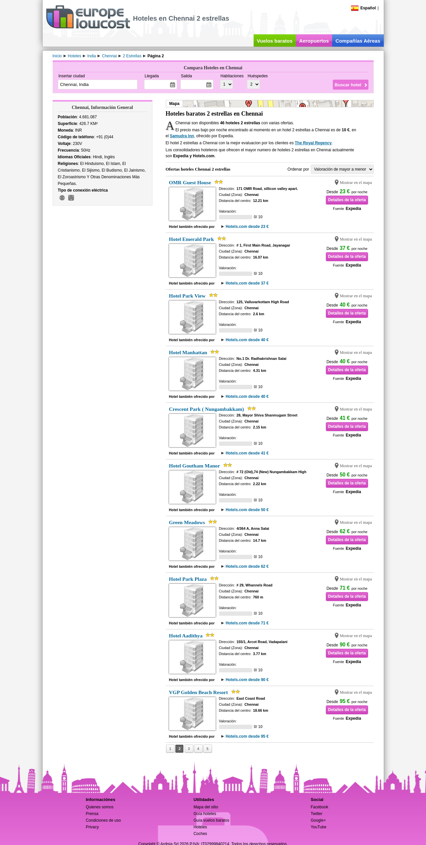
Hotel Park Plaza (188, 579)
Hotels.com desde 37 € (247, 283)
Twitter (316, 813)
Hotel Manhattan (188, 352)
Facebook (319, 807)
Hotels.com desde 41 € (247, 453)
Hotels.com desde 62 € (247, 566)
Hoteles (200, 827)
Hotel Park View (187, 296)
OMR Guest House (190, 182)
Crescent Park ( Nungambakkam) (206, 409)
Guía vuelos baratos (211, 820)
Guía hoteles (204, 813)
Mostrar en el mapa (356, 182)
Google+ (318, 820)
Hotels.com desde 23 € (247, 226)
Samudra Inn (182, 136)
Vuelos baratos (275, 41)
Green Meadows (187, 522)
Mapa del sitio (205, 807)
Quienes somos (99, 807)
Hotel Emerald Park (191, 239)
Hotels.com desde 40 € (247, 340)
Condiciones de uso (103, 820)
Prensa (92, 813)
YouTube (318, 827)
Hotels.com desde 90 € (247, 679)
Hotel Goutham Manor (194, 465)
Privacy (92, 827)
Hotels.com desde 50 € (247, 509)
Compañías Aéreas (357, 41)
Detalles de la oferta (347, 200)
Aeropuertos (314, 41)
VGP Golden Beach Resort (198, 692)
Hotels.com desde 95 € (247, 736)
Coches (200, 833)
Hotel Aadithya (186, 635)
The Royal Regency (313, 143)
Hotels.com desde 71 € (247, 623)
